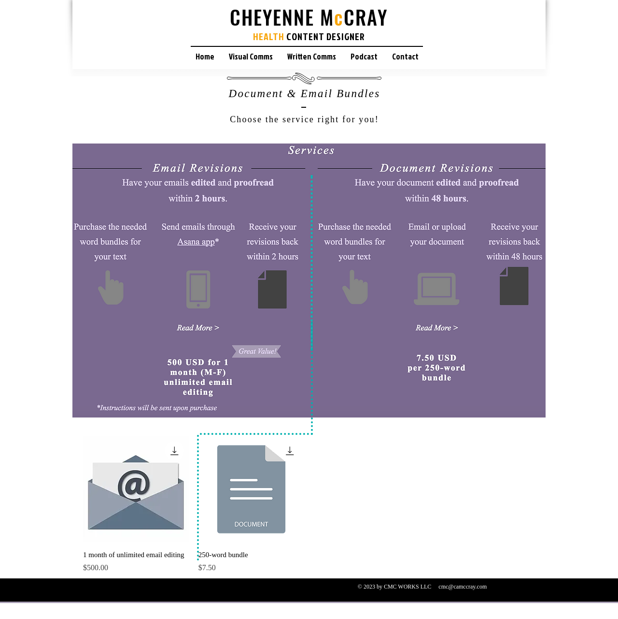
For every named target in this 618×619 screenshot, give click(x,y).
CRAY (366, 16)
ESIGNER (348, 36)
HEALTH (268, 36)
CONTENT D (309, 36)
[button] (251, 56)
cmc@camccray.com (462, 586)
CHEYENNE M (282, 16)
